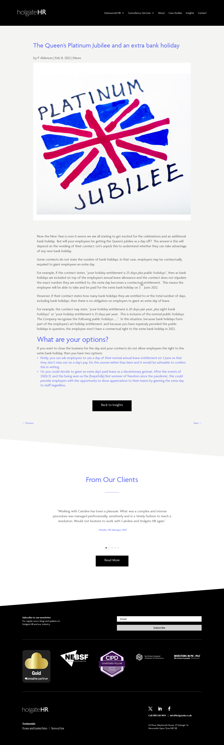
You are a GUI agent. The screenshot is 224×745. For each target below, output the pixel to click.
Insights (190, 12)
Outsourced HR (112, 12)
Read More (112, 560)
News (77, 58)
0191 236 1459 (159, 715)
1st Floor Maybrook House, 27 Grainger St (168, 725)
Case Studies (175, 12)
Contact (202, 12)
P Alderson (45, 58)
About (161, 12)
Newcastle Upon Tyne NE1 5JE (162, 728)
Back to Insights (112, 405)
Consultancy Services (139, 12)
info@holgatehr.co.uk (180, 715)
